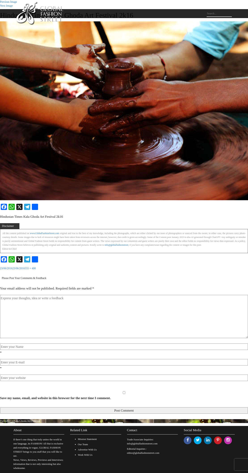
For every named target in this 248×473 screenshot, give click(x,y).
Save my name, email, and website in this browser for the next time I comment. (55, 398)
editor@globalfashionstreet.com (143, 452)
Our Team (83, 444)
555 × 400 (30, 268)
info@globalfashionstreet (116, 245)
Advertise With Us (87, 449)
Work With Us (85, 454)
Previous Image (8, 1)
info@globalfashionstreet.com (142, 443)
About (17, 430)
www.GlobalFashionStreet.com (44, 233)
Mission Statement (87, 439)
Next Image (6, 5)
